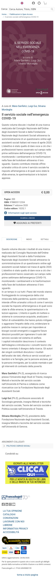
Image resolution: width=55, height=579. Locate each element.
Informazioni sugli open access (22, 213)
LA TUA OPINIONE (12, 511)
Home (4, 14)
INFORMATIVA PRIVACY (15, 528)
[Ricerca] (52, 9)
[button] (21, 3)
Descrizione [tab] (11, 239)
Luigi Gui (32, 106)
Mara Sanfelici (19, 106)
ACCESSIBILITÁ (11, 532)
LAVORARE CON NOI (13, 521)
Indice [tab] (29, 239)
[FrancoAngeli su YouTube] (13, 505)
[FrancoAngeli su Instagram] (10, 505)
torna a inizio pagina (27, 574)
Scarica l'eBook (27, 218)
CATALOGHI (9, 514)
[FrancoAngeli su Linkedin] (6, 505)
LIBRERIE (7, 525)
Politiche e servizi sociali (18, 446)
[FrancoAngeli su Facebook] (3, 505)
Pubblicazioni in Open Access (21, 14)
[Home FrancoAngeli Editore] (9, 3)
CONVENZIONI (10, 518)
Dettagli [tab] (45, 239)
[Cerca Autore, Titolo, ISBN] (29, 9)
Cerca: (4, 9)
